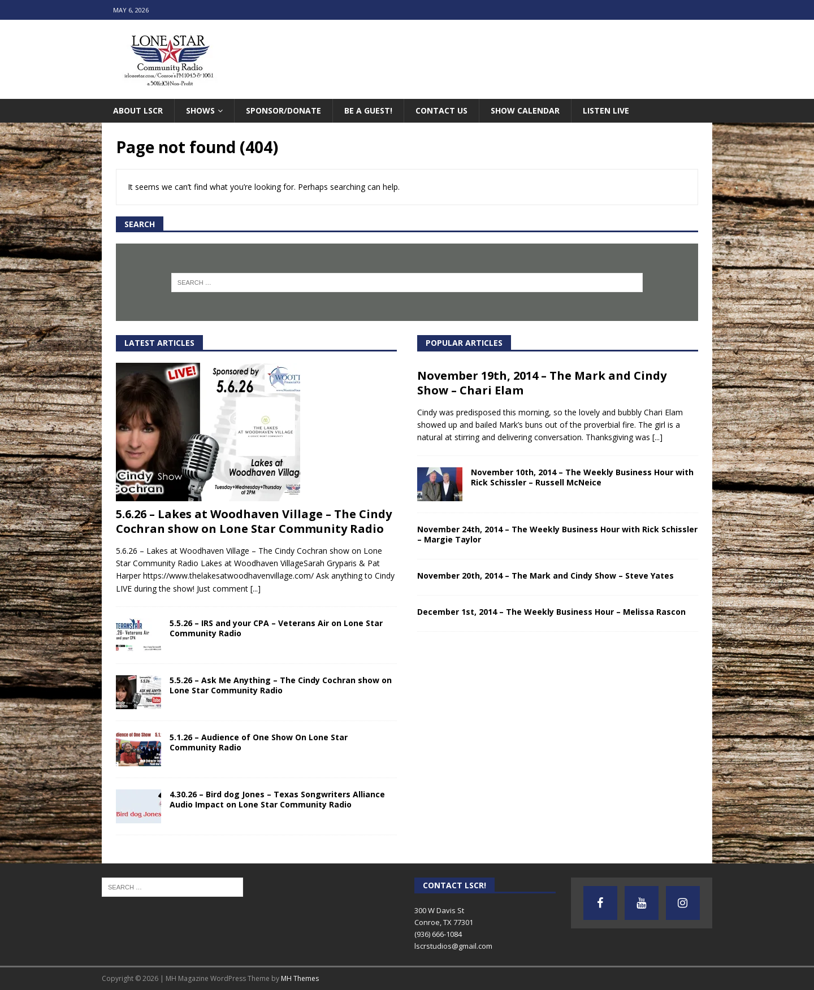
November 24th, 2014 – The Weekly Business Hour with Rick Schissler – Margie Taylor (557, 534)
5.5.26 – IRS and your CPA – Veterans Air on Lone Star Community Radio (276, 628)
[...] (255, 588)
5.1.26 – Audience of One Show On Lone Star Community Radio (259, 742)
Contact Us (441, 110)
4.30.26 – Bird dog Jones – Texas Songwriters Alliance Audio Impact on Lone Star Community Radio (277, 799)
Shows (200, 110)
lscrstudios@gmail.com (453, 946)
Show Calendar (525, 110)
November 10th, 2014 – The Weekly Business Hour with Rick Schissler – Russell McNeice (582, 477)
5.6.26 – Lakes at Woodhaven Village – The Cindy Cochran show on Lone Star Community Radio (254, 521)
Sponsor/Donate (283, 110)
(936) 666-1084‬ (438, 934)
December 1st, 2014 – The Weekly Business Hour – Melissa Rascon (551, 611)
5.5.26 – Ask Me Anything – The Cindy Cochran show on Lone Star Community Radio (281, 685)
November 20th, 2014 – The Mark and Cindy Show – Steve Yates (545, 575)
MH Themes (300, 978)
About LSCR (138, 110)
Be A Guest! (368, 110)
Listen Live (606, 110)
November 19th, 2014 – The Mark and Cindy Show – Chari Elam (541, 383)
